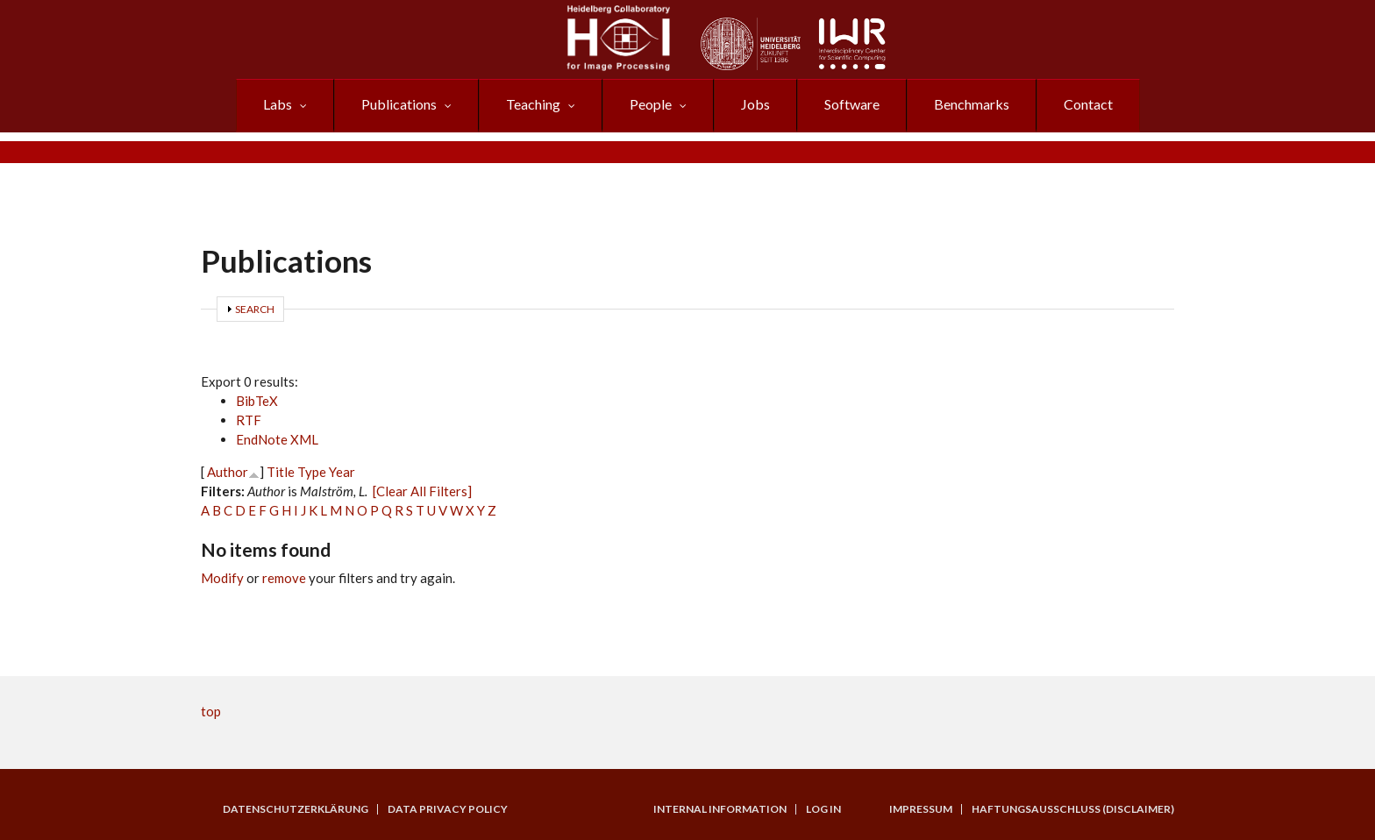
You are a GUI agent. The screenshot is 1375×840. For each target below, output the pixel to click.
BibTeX (257, 401)
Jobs (755, 104)
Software (852, 104)
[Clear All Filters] (422, 491)
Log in (823, 809)
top (211, 711)
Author (227, 472)
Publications (399, 104)
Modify (222, 578)
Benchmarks (971, 104)
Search (254, 309)
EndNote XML (277, 439)
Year (342, 472)
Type (311, 472)
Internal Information (720, 809)
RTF (248, 420)
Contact (1088, 104)
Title (281, 472)
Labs (277, 104)
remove (284, 578)
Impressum (920, 809)
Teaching (533, 104)
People (651, 104)
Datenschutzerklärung (295, 809)
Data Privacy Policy (448, 809)
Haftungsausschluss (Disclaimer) (1073, 809)
